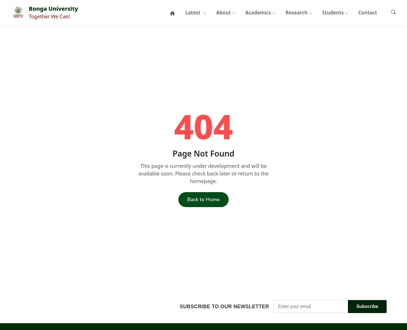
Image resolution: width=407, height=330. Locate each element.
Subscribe (367, 306)
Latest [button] (195, 12)
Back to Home (203, 199)
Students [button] (335, 12)
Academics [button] (260, 12)
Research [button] (299, 12)
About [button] (225, 12)
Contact (367, 12)
